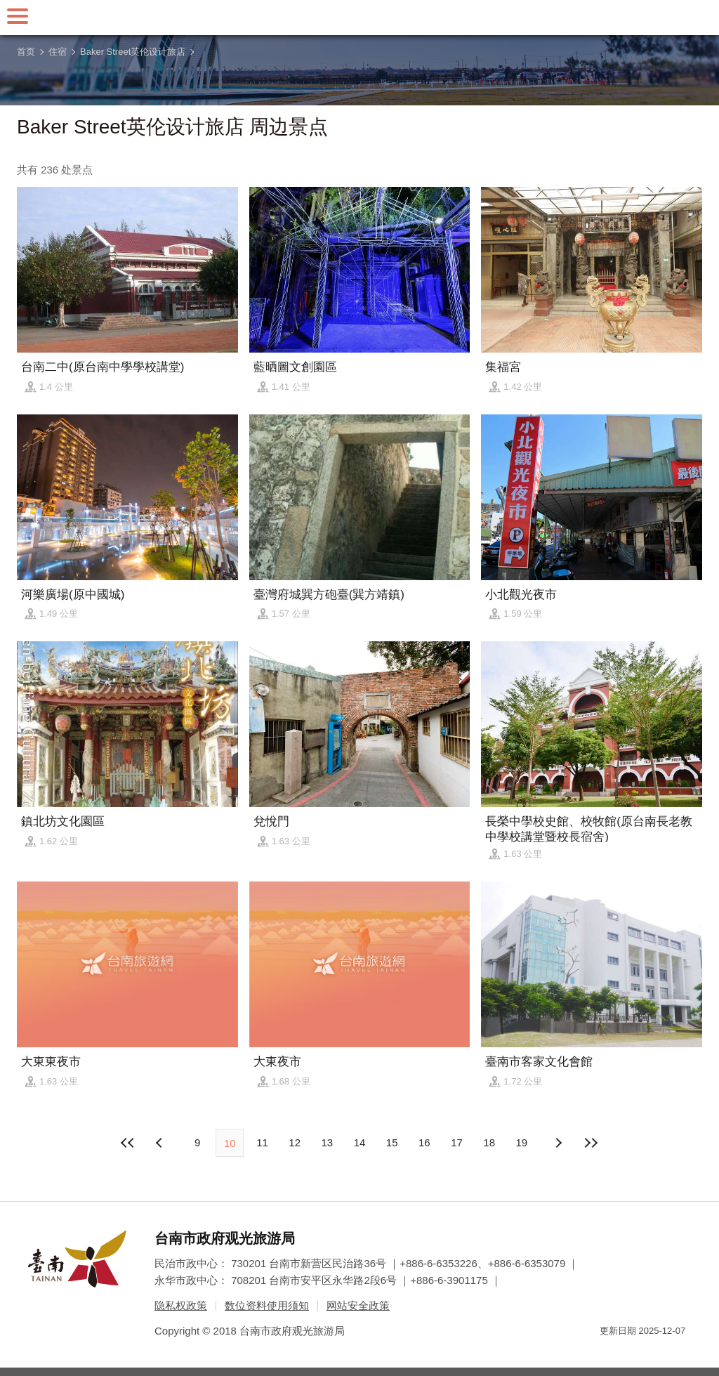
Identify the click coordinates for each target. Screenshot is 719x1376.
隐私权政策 (180, 1305)
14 (360, 1142)
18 (489, 1142)
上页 (558, 1143)
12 (295, 1142)
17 (457, 1142)
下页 (161, 1143)
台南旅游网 (359, 17)
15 (392, 1142)
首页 (26, 51)
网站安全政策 (358, 1305)
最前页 (128, 1143)
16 (424, 1142)
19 (522, 1142)
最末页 (590, 1143)
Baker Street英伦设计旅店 (132, 51)
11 (262, 1142)
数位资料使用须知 (267, 1305)
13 (327, 1142)
